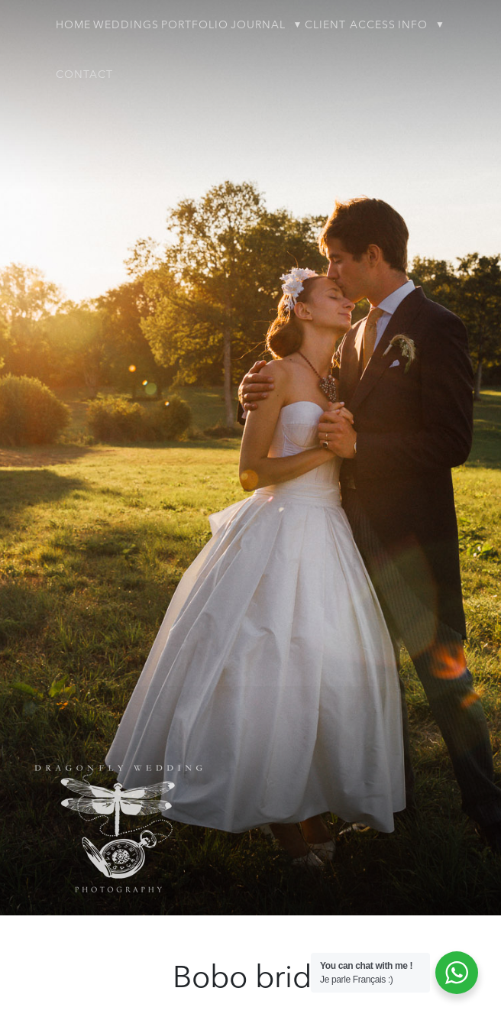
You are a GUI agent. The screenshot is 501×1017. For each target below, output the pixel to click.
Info (413, 25)
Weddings (126, 25)
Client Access (350, 25)
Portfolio (194, 25)
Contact (84, 75)
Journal (258, 25)
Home (73, 25)
